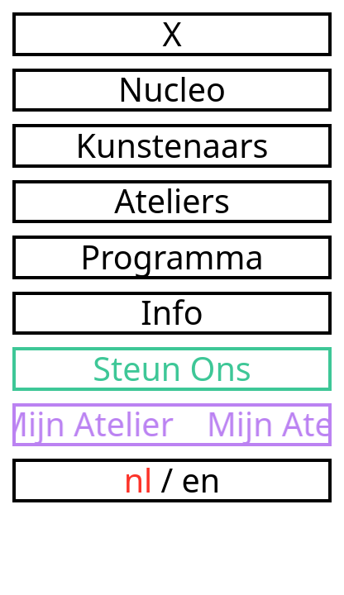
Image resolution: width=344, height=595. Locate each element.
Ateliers (172, 202)
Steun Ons (172, 369)
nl (138, 480)
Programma (171, 257)
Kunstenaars (172, 146)
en (201, 480)
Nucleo (172, 90)
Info (172, 314)
